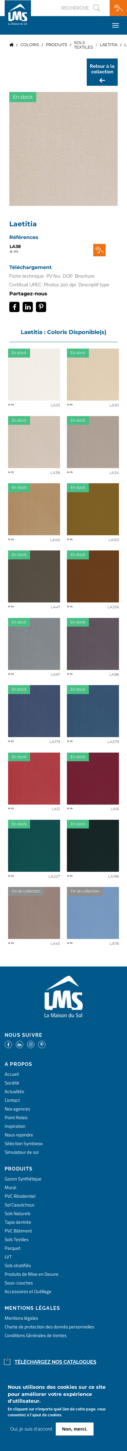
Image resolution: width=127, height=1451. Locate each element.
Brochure (85, 276)
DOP (67, 276)
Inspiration (15, 1126)
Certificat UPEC (25, 285)
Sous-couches (19, 1282)
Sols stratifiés (18, 1265)
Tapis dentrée (18, 1222)
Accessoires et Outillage (28, 1291)
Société (12, 1082)
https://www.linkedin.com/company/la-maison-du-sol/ (19, 1044)
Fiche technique (26, 276)
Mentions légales (21, 1318)
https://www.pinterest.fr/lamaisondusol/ (42, 1044)
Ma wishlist (118, 8)
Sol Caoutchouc (20, 1204)
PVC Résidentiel (20, 1196)
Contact (12, 1100)
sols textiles (83, 45)
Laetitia (108, 44)
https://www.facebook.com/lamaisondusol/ (8, 1044)
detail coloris (34, 376)
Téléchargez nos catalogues (55, 1362)
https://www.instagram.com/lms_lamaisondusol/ (30, 1044)
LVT (8, 1256)
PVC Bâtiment (18, 1230)
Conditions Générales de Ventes (36, 1335)
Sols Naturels (17, 1213)
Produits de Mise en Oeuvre (32, 1274)
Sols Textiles (16, 1239)
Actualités (14, 1091)
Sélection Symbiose (24, 1143)
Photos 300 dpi (60, 285)
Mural (10, 1187)
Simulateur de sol (21, 1152)
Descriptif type (93, 285)
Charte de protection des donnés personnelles (49, 1326)
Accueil (11, 45)
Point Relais (16, 1117)
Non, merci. (74, 1429)
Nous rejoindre (19, 1134)
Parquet (12, 1248)
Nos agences (17, 1108)
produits (56, 44)
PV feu (53, 276)
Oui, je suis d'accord (31, 1429)
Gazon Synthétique (23, 1178)
